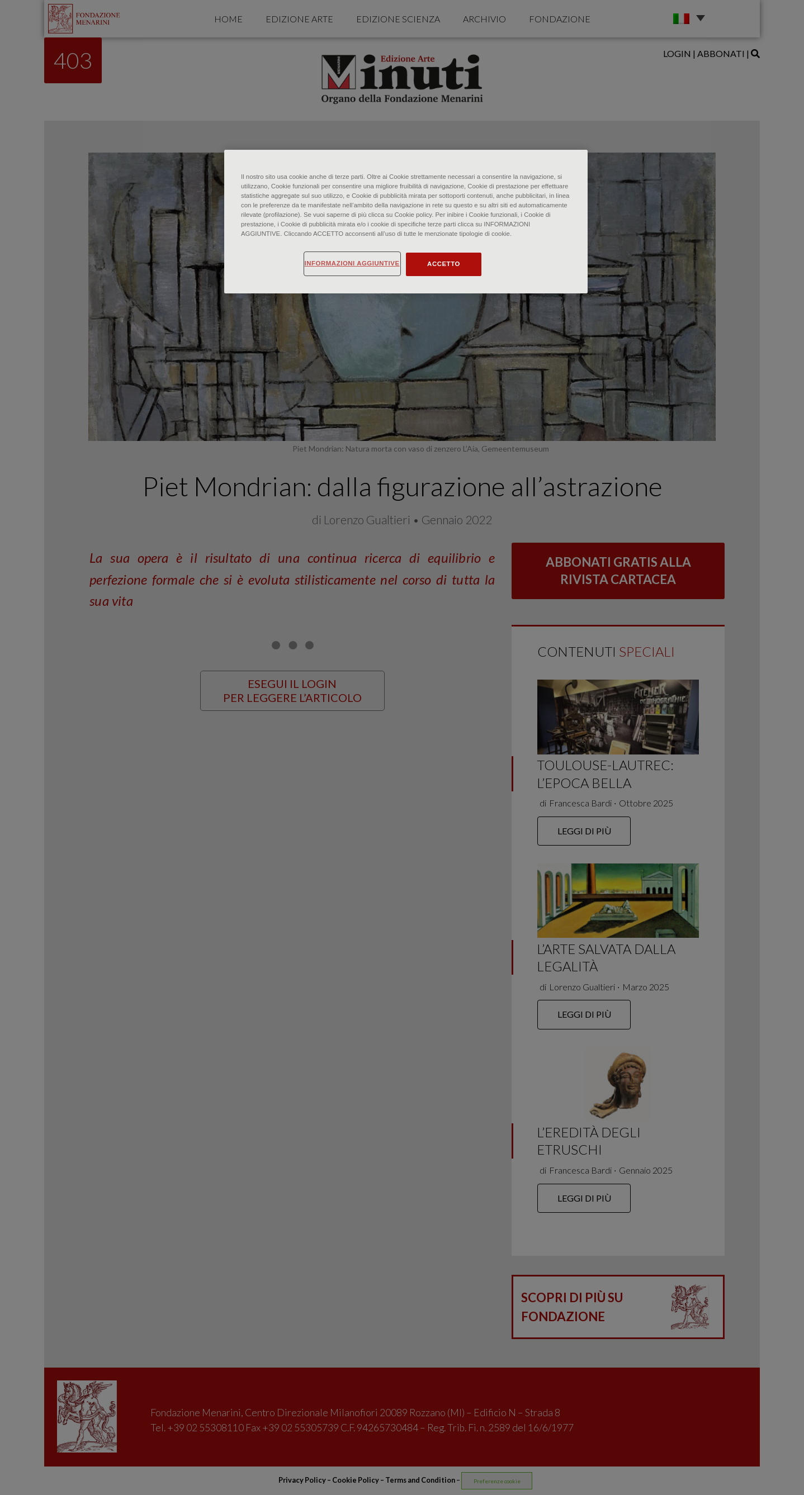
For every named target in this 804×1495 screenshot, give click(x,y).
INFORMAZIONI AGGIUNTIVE (352, 263)
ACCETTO (443, 263)
